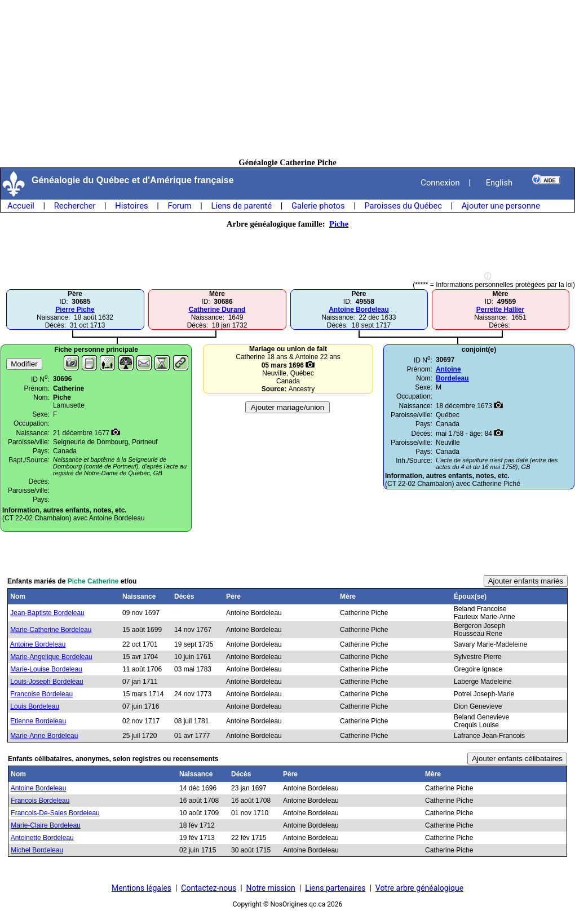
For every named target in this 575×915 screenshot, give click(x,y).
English (499, 183)
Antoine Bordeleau (359, 309)
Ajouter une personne (501, 206)
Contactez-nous (208, 887)
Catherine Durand (217, 309)
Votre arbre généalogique (419, 887)
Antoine (448, 369)
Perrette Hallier (500, 309)
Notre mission (270, 887)
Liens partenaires (335, 887)
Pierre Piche (74, 309)
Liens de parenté (241, 206)
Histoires (131, 206)
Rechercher (75, 206)
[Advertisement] (288, 79)
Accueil (20, 206)
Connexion (440, 183)
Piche (338, 223)
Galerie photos (317, 206)
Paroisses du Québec (403, 206)
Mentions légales (141, 887)
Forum (179, 206)
